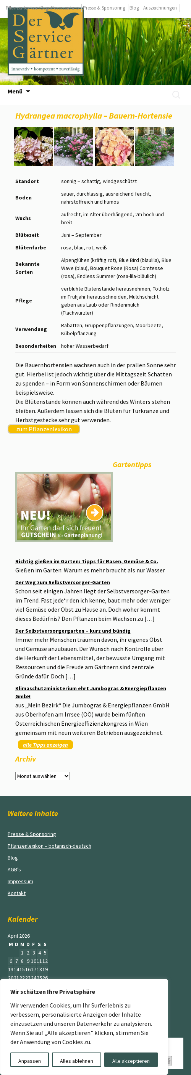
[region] (84, 1027)
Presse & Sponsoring (104, 8)
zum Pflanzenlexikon (44, 429)
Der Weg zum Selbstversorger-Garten (62, 582)
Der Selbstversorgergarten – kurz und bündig (73, 630)
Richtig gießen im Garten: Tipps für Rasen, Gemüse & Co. (86, 561)
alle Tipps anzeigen (45, 744)
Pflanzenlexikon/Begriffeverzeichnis (42, 8)
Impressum (20, 881)
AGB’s (14, 869)
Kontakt (17, 893)
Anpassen (29, 1060)
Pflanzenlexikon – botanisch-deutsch (49, 845)
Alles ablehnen (76, 1060)
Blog (134, 8)
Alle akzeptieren (131, 1060)
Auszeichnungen (160, 8)
